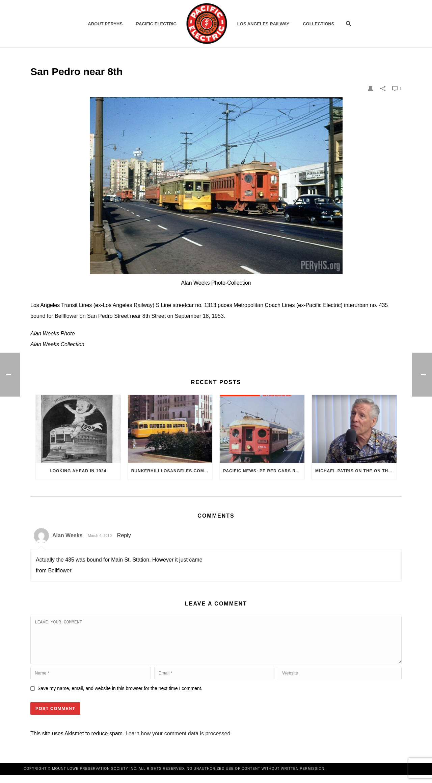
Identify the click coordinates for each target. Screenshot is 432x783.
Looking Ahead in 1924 (78, 471)
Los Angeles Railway (263, 23)
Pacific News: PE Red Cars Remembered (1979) (263, 471)
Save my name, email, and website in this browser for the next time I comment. (119, 696)
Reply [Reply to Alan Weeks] (124, 535)
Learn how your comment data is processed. (179, 741)
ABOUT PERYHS (105, 23)
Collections (318, 23)
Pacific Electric (156, 23)
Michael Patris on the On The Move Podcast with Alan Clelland (356, 471)
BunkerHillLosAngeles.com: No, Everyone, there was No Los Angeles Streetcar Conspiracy (172, 471)
